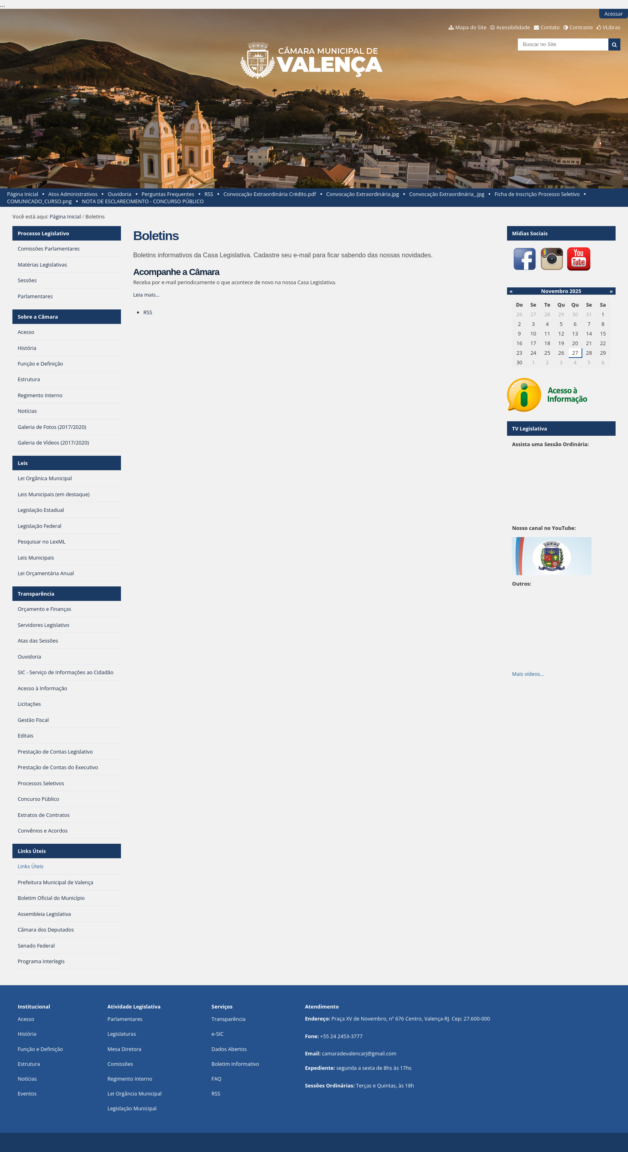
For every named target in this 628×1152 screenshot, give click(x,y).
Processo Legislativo (43, 233)
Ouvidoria (119, 194)
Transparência (36, 593)
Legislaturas (121, 1033)
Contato (550, 27)
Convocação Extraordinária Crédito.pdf (269, 194)
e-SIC (217, 1033)
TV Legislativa (529, 428)
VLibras (611, 27)
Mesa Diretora (124, 1049)
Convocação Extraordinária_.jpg (446, 194)
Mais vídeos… (528, 673)
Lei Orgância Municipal (134, 1093)
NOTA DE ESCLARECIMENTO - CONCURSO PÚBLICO (143, 201)
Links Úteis (32, 851)
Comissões (120, 1063)
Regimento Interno (129, 1078)
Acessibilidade (513, 27)
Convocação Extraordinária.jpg (362, 194)
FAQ (216, 1078)
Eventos (27, 1093)
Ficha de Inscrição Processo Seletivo (537, 194)
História (27, 1033)
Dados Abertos (229, 1049)
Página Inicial (22, 194)
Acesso (26, 1019)
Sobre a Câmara (38, 316)
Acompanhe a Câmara (176, 272)
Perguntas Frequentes (167, 194)
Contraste (581, 27)
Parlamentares (124, 1019)
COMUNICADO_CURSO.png (39, 201)
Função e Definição (40, 1049)
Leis (23, 463)
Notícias (27, 1078)
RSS (208, 194)
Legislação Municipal (132, 1108)
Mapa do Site (471, 27)
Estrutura (29, 1063)
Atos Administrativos (73, 194)
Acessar (613, 13)
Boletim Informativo (235, 1063)
